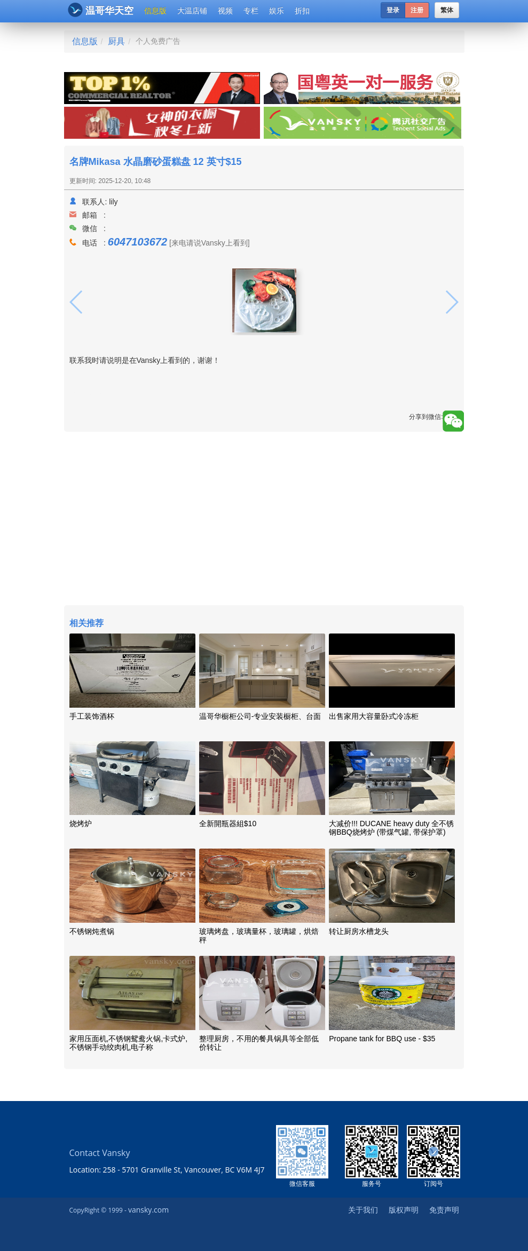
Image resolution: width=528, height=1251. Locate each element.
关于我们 (363, 1210)
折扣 (302, 10)
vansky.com (148, 1210)
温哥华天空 (100, 10)
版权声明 (404, 1210)
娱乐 (276, 10)
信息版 (155, 10)
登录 (393, 10)
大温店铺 (192, 10)
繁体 (446, 10)
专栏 (250, 10)
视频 (225, 10)
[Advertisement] (264, 520)
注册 (417, 10)
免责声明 (444, 1210)
